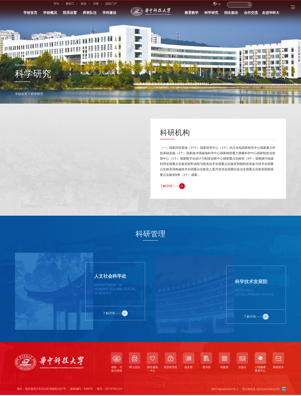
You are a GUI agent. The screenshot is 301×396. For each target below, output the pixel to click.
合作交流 (251, 14)
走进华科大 (270, 14)
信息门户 (82, 4)
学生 (28, 4)
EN (231, 4)
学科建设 (109, 14)
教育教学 (191, 14)
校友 (55, 4)
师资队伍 (90, 14)
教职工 (42, 4)
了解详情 (172, 186)
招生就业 (231, 14)
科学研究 (211, 14)
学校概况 (50, 14)
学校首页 (30, 14)
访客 (68, 4)
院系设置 (70, 14)
